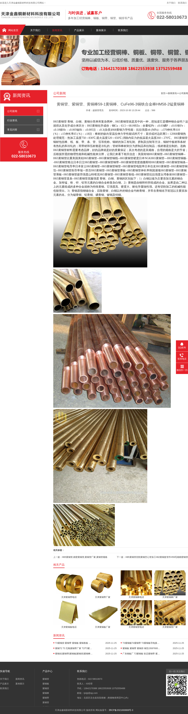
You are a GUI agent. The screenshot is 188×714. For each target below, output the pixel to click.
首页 (163, 93)
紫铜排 (45, 688)
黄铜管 (45, 702)
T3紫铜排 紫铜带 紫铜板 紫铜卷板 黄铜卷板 (74, 643)
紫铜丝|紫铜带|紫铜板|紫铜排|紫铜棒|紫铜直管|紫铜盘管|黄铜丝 (74, 653)
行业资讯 (12, 120)
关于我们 (171, 3)
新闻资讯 (57, 30)
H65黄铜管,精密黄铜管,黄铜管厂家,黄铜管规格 (84, 557)
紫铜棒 (45, 693)
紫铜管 (45, 679)
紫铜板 (45, 683)
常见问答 (12, 129)
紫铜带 (45, 697)
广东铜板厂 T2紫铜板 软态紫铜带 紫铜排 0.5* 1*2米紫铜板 (141, 653)
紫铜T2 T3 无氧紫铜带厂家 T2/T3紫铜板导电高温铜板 (74, 648)
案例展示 (101, 30)
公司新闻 (12, 111)
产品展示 (79, 30)
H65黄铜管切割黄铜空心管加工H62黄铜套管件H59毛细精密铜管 (156, 557)
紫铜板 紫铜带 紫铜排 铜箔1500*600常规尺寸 (141, 648)
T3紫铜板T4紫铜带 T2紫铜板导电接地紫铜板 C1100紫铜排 (141, 643)
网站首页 (13, 30)
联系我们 (182, 3)
